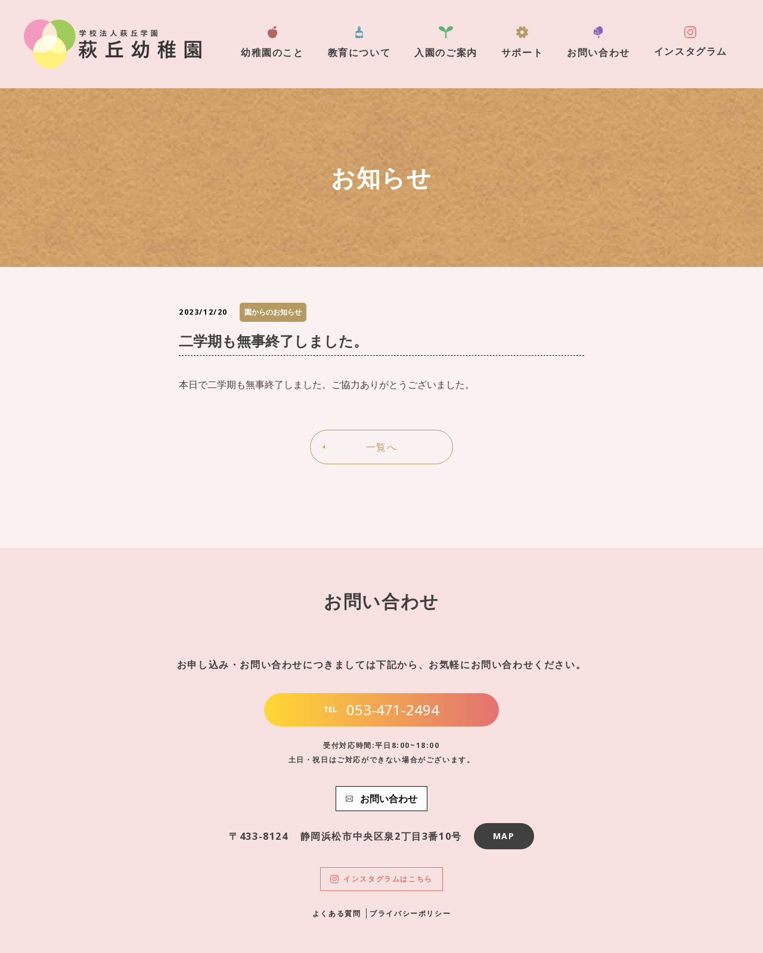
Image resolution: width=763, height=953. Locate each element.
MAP (504, 836)
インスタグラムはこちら (381, 879)
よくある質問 (336, 913)
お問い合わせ (598, 42)
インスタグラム (690, 42)
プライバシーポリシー (410, 913)
